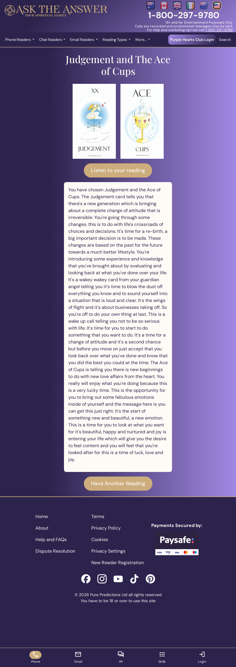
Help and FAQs (51, 539)
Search (225, 39)
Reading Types (115, 39)
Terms (97, 516)
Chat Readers (50, 39)
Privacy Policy (106, 528)
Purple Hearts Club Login (192, 39)
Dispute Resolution (55, 551)
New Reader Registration (117, 563)
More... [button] (141, 39)
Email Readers (82, 39)
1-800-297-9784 (219, 30)
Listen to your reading (118, 170)
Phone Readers (18, 39)
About (41, 528)
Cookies (99, 539)
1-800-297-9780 (183, 15)
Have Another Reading (118, 483)
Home (41, 516)
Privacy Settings (108, 551)
